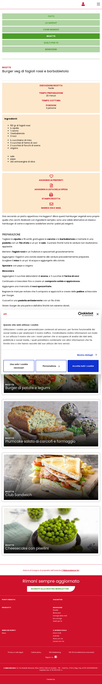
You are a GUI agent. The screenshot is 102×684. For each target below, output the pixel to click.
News (4, 633)
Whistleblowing (55, 652)
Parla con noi (58, 639)
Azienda (56, 636)
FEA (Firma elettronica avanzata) (81, 652)
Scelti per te (57, 621)
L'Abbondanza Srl (70, 570)
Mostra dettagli (85, 355)
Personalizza (51, 366)
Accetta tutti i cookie (83, 366)
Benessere (57, 613)
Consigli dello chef (60, 616)
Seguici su (51, 657)
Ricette (55, 610)
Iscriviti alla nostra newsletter (50, 588)
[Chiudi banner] (98, 314)
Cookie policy (36, 652)
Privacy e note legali (15, 652)
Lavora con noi (58, 641)
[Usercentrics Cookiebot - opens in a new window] (80, 314)
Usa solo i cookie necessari (19, 366)
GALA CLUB (57, 633)
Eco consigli (57, 618)
